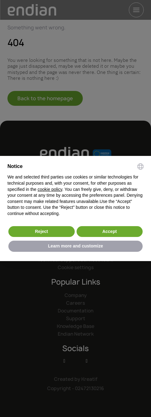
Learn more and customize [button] (75, 245)
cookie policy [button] (50, 189)
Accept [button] (109, 231)
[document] (75, 190)
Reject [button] (41, 231)
